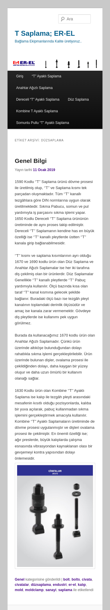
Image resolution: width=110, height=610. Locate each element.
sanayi (50, 590)
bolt (66, 579)
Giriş (20, 76)
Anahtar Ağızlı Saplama (34, 88)
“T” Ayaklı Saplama (46, 76)
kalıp (82, 585)
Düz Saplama (78, 99)
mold (19, 590)
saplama (65, 590)
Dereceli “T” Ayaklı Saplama (38, 99)
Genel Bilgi (31, 160)
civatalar (22, 585)
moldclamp (34, 590)
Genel (19, 579)
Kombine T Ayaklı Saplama (37, 111)
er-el (72, 585)
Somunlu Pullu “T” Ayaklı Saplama (42, 123)
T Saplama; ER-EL (45, 33)
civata (87, 579)
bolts (76, 579)
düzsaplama (41, 585)
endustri (60, 585)
